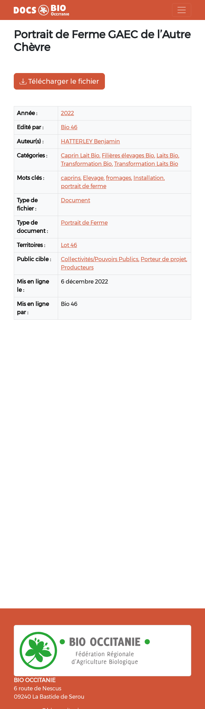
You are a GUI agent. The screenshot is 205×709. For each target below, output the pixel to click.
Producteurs (77, 267)
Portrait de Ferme (84, 222)
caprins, (71, 178)
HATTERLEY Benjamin (90, 141)
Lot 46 (69, 245)
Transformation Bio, (87, 164)
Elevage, (94, 178)
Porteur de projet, (164, 259)
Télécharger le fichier (59, 81)
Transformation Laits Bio (146, 164)
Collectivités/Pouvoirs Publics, (100, 259)
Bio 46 (69, 127)
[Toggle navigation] (181, 10)
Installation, (149, 178)
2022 (67, 113)
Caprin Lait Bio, (80, 155)
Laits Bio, (168, 155)
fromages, (119, 178)
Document (75, 200)
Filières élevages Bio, (128, 155)
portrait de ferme (83, 186)
